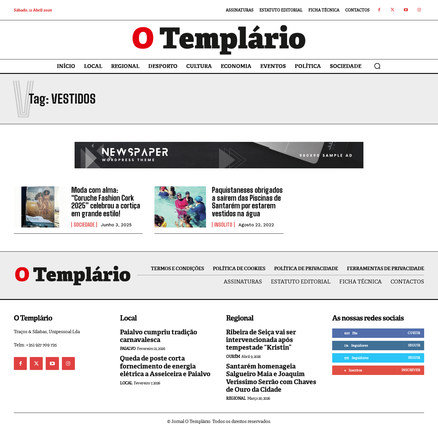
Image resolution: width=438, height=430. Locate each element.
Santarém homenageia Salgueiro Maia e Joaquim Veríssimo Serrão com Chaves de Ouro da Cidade (271, 378)
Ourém (233, 356)
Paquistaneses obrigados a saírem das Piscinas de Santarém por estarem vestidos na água (247, 202)
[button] (377, 66)
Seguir (414, 345)
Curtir (414, 333)
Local (126, 383)
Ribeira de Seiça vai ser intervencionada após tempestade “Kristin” (261, 340)
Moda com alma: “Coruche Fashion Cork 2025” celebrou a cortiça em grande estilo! (105, 202)
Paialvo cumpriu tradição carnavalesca (158, 336)
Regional (236, 398)
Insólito (223, 224)
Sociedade (84, 224)
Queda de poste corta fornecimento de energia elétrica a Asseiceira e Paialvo (165, 366)
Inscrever (410, 370)
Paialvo (128, 348)
